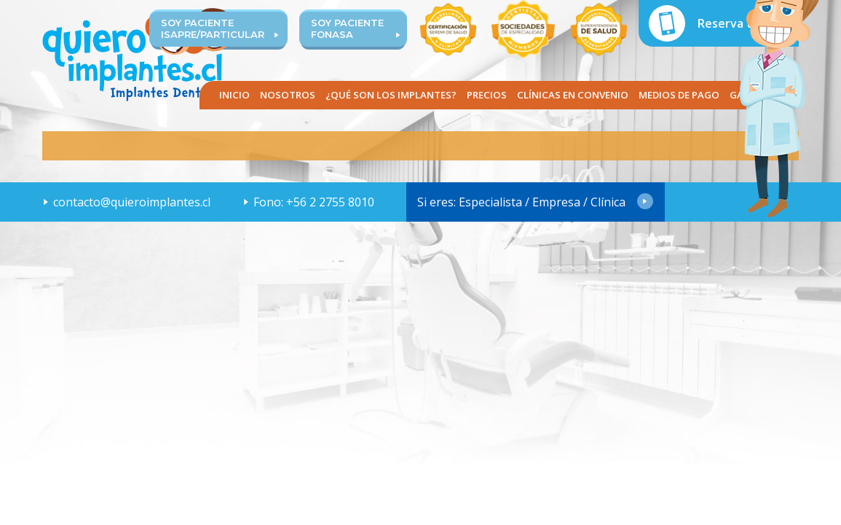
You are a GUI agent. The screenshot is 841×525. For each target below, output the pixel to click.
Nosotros (287, 94)
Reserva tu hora (743, 23)
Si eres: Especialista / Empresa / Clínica (521, 202)
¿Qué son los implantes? (391, 94)
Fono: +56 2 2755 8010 (313, 202)
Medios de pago (679, 94)
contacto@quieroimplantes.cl (131, 202)
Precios (487, 94)
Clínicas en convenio (572, 94)
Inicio (234, 94)
